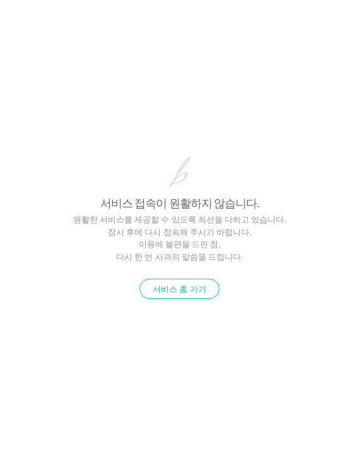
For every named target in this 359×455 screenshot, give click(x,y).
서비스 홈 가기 (179, 289)
